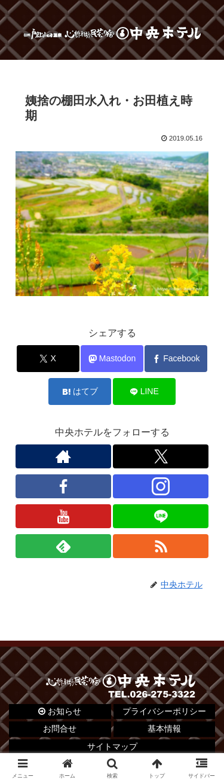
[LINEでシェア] (144, 391)
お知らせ (59, 711)
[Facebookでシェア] (176, 358)
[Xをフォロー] (160, 456)
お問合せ (59, 728)
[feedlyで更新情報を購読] (63, 546)
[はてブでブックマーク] (79, 391)
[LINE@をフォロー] (160, 516)
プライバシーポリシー (164, 711)
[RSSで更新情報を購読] (160, 546)
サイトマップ (112, 746)
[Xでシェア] (48, 358)
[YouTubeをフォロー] (63, 516)
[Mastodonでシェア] (112, 358)
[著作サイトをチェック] (63, 456)
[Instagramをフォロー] (160, 486)
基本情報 (164, 728)
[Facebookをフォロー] (63, 486)
